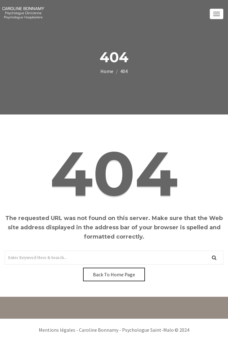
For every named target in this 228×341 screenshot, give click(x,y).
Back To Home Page (114, 274)
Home (106, 71)
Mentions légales (57, 330)
